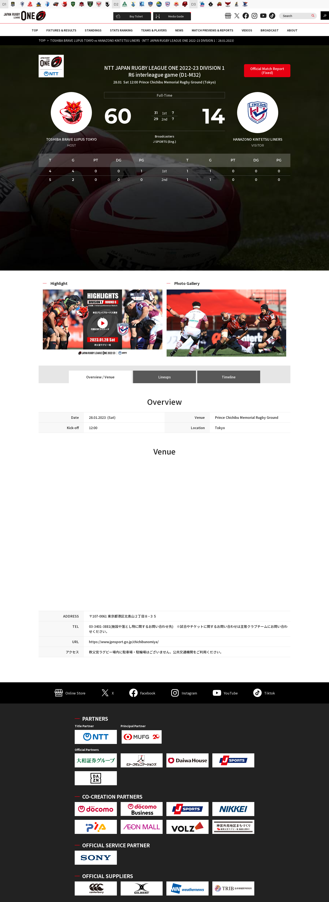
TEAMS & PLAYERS (154, 30)
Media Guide (170, 16)
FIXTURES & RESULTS (61, 30)
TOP (35, 30)
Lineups (164, 376)
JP (324, 15)
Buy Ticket (129, 16)
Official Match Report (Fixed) (267, 70)
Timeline (229, 376)
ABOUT (292, 30)
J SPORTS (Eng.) (164, 141)
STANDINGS (93, 30)
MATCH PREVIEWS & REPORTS (212, 30)
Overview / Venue (100, 376)
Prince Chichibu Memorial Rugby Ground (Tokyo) (177, 81)
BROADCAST (270, 30)
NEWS (179, 30)
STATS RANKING (121, 30)
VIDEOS (247, 30)
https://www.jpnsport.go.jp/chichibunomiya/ (124, 641)
